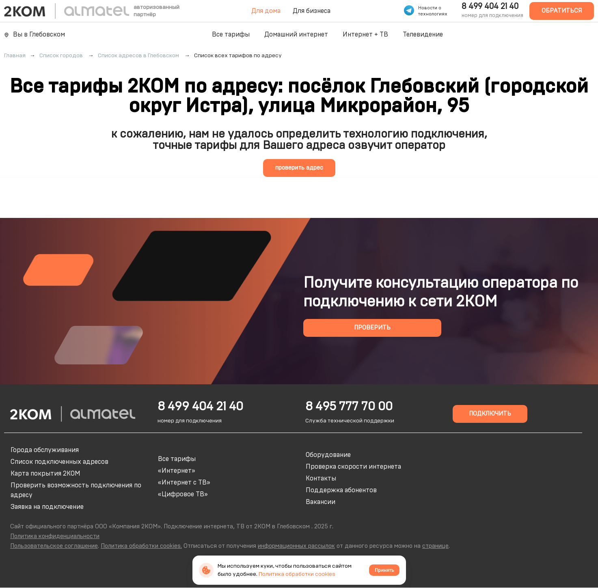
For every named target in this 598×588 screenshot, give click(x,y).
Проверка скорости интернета (353, 466)
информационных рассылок (296, 546)
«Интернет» (176, 470)
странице (435, 546)
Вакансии (320, 502)
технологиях (432, 14)
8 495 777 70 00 (349, 407)
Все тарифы (231, 34)
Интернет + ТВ (365, 34)
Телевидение (423, 34)
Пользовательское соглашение (54, 546)
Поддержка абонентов (341, 490)
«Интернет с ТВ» (184, 482)
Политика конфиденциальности (54, 536)
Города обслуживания (45, 450)
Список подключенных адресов (59, 462)
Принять (384, 570)
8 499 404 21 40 (490, 6)
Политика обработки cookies (297, 574)
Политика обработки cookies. (141, 546)
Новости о (429, 8)
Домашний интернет (296, 34)
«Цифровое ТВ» (183, 494)
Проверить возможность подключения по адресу (76, 490)
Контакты (321, 478)
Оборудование (328, 455)
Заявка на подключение (47, 507)
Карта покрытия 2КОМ (45, 473)
